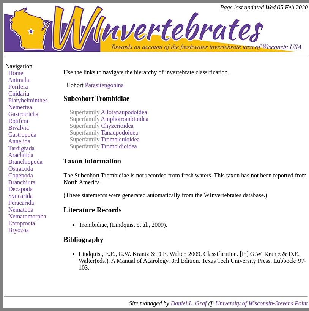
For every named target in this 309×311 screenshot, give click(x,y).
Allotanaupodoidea (124, 112)
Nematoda (20, 209)
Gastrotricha (23, 114)
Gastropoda (22, 134)
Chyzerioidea (117, 126)
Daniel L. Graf (189, 303)
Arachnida (20, 155)
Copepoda (20, 175)
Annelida (19, 141)
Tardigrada (21, 148)
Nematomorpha (27, 216)
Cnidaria (18, 93)
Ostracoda (20, 168)
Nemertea (20, 107)
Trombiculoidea (120, 139)
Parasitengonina (104, 85)
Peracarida (21, 202)
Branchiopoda (25, 162)
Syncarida (20, 196)
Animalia (19, 80)
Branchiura (21, 182)
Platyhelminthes (27, 100)
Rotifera (18, 121)
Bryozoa (18, 230)
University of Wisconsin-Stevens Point (261, 303)
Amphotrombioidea (124, 119)
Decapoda (20, 189)
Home (15, 73)
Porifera (18, 86)
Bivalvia (18, 127)
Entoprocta (21, 223)
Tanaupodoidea (119, 132)
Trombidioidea (119, 146)
